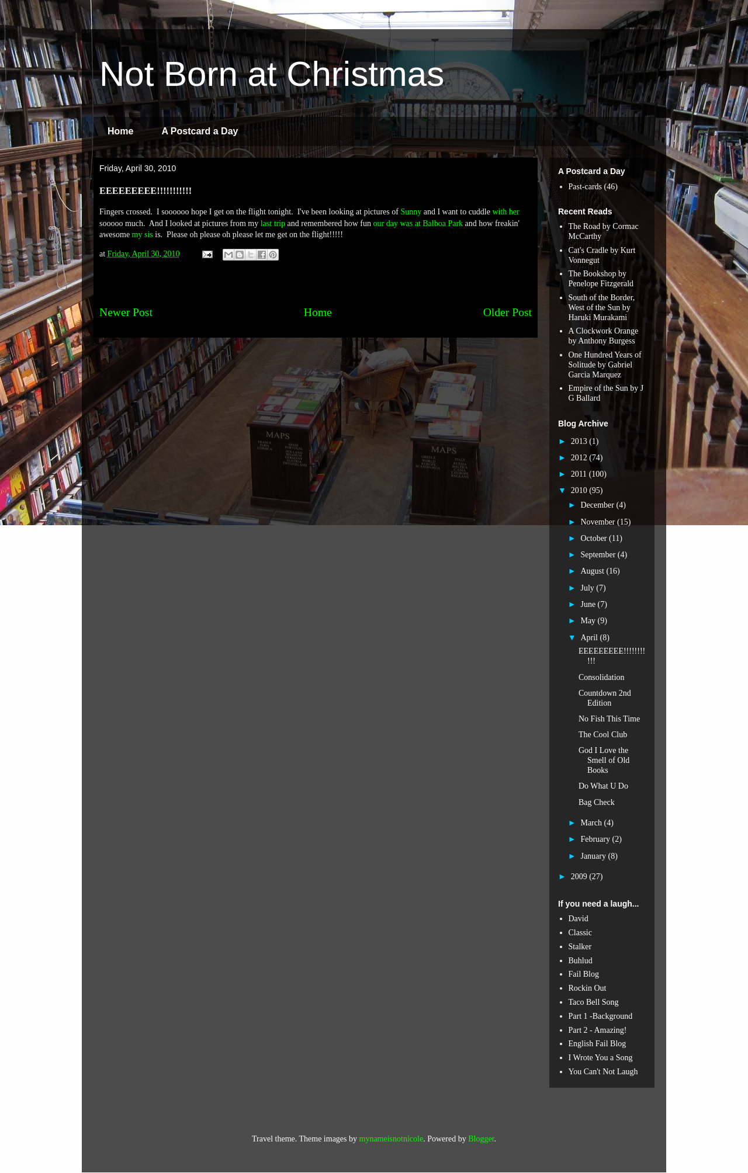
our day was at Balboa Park (418, 223)
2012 (580, 457)
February (596, 839)
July (588, 588)
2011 (580, 474)
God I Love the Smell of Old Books (604, 760)
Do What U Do (603, 786)
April (590, 637)
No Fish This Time (609, 718)
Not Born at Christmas (271, 73)
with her (505, 211)
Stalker (580, 946)
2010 (580, 490)
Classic (580, 932)
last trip (273, 223)
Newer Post (126, 312)
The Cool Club (603, 734)
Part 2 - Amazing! (598, 1030)
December (598, 505)
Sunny (410, 211)
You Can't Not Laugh (603, 1071)
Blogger (481, 1138)
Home (120, 131)
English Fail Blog (597, 1043)
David (578, 918)
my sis (142, 234)
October (594, 538)
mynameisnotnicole (391, 1138)
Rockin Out (588, 988)
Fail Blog (584, 974)
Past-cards (585, 186)
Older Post (507, 312)
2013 (580, 441)
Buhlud (581, 960)
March (592, 822)
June (588, 604)
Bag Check (597, 802)
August (593, 571)
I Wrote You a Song (601, 1057)
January (594, 856)
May (588, 620)
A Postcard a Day (199, 131)
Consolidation (602, 677)
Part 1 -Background (601, 1016)
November (598, 522)
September (598, 554)
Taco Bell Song (594, 1002)
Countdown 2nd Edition (605, 698)
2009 (580, 876)
